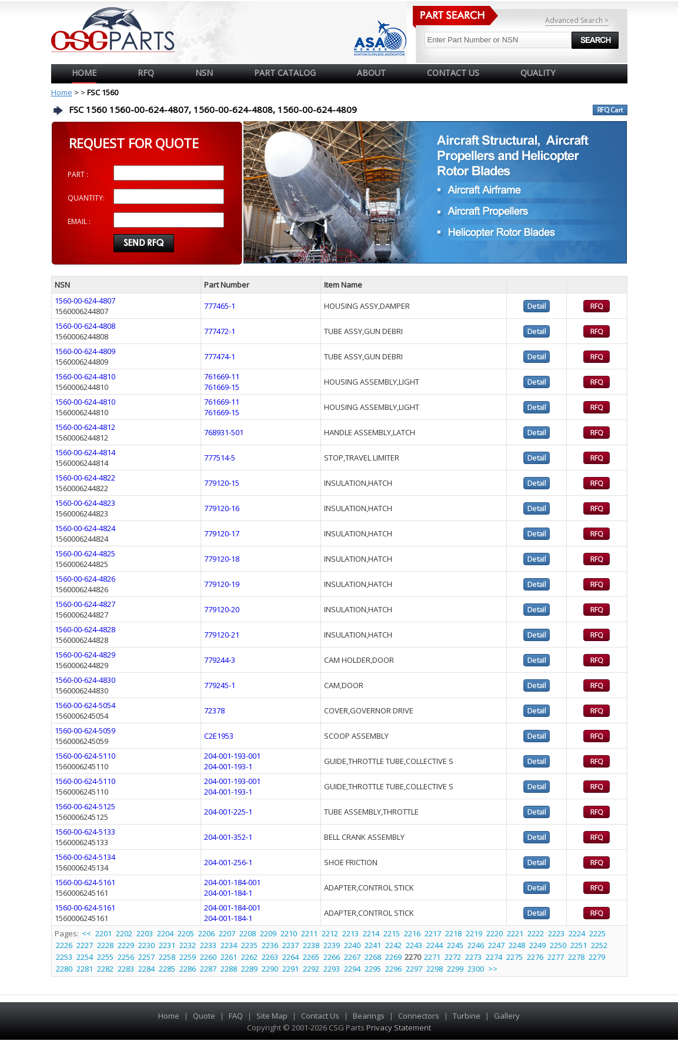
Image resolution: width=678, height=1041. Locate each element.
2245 (455, 945)
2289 (249, 968)
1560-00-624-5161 (85, 882)
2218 (453, 933)
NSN (204, 72)
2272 (453, 957)
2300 (475, 968)
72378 (214, 710)
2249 (537, 945)
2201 (103, 933)
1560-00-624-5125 (85, 806)
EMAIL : (79, 221)
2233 (208, 945)
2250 (558, 945)
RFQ (146, 72)
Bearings (369, 1015)
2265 (311, 957)
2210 (288, 933)
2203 (144, 933)
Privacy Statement (398, 1027)
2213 (350, 933)
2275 (514, 957)
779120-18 (221, 558)
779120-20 (221, 609)
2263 (270, 957)
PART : (78, 174)
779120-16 (221, 508)
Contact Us (320, 1015)
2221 (515, 933)
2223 (556, 933)
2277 (555, 957)
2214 (371, 933)
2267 (352, 957)
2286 (187, 968)
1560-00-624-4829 (85, 654)
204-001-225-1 (228, 811)
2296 (393, 968)
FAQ (236, 1015)
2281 (84, 968)
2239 (331, 945)
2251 (578, 945)
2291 (290, 968)
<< (87, 933)
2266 (331, 957)
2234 (229, 945)
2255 (105, 957)
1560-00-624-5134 (85, 857)
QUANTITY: (86, 198)
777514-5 (219, 457)
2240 (352, 945)
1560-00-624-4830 (85, 680)
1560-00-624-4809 (85, 351)
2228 (105, 945)
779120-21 (221, 634)
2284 (146, 968)
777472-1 (219, 331)
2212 (330, 933)
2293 (331, 968)
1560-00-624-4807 (85, 300)
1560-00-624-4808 (85, 326)
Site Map (272, 1015)
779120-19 (221, 584)
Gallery (507, 1015)
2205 (186, 933)
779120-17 (221, 533)
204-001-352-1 (228, 837)
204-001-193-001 (232, 755)
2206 (206, 933)
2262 (249, 957)
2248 (517, 945)
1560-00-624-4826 (85, 578)
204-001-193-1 (228, 766)
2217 (433, 933)
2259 (187, 957)
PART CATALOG (285, 72)
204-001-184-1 (228, 892)
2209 (268, 933)
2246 (475, 945)
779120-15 (221, 483)
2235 (249, 945)
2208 (247, 933)
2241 (373, 945)
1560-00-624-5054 (85, 705)
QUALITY (537, 72)
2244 (434, 945)
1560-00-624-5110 (85, 755)
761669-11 (221, 376)
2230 (146, 945)
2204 (165, 933)
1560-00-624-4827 (85, 604)
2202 (124, 933)
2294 (352, 968)
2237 (290, 945)
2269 (393, 957)
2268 (373, 957)
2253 (64, 957)
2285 (167, 968)
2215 (391, 933)
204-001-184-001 (232, 882)
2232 (187, 945)
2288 (229, 968)
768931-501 (223, 432)
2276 (535, 957)
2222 (535, 933)
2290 (270, 968)
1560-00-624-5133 (85, 831)
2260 (208, 957)
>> (492, 968)
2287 (208, 968)
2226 (64, 945)
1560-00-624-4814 (85, 452)
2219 (474, 933)
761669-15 (221, 387)
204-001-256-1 (228, 862)
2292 (311, 968)
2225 (597, 933)
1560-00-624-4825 (85, 553)
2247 (496, 945)
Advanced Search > (577, 20)
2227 (84, 945)
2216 (412, 933)
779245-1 (219, 685)
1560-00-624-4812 (85, 427)
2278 (576, 957)
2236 (270, 945)
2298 (434, 968)
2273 (473, 957)
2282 (105, 968)
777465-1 (219, 306)
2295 (373, 968)
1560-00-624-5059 (85, 730)
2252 (599, 945)
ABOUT (371, 72)
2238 (311, 945)
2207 (227, 933)
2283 (126, 968)
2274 (494, 957)
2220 (494, 933)
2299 (455, 968)
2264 (290, 957)
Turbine (466, 1015)
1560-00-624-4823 (85, 503)
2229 (126, 945)
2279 (597, 957)
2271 (432, 957)
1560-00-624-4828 (85, 629)
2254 (84, 957)
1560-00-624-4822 (85, 477)
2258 (167, 957)
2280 (64, 968)
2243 (414, 945)
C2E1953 (218, 735)
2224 (577, 933)
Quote (204, 1015)
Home (84, 72)
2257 (146, 957)
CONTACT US (453, 72)
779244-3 (219, 660)
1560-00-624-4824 (85, 528)
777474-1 (219, 356)
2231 (167, 945)
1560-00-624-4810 (85, 376)
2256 (126, 957)
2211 (309, 933)
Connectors (418, 1015)
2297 (414, 968)
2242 (393, 945)
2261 (229, 957)
